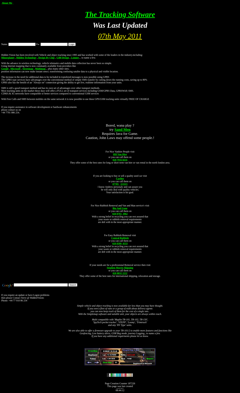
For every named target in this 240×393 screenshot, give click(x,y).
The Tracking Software (120, 14)
